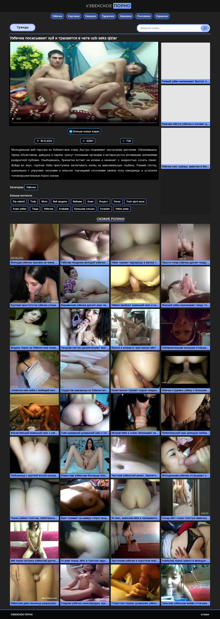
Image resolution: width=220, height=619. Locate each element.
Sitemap (205, 614)
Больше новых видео (84, 131)
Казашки (90, 16)
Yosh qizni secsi (135, 201)
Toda (33, 201)
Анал (90, 201)
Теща (35, 208)
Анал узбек (19, 208)
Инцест (103, 201)
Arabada (64, 208)
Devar (117, 201)
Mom (44, 201)
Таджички (108, 16)
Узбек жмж (122, 208)
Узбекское (108, 6)
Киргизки (73, 16)
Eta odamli (19, 201)
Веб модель (60, 201)
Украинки (162, 16)
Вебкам (77, 201)
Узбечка (48, 208)
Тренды (23, 27)
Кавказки (125, 16)
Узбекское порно (22, 614)
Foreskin (105, 208)
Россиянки (143, 16)
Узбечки (57, 16)
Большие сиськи (84, 208)
